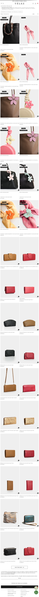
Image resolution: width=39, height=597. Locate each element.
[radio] (32, 14)
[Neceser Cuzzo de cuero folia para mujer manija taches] (9, 514)
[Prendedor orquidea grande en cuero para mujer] (29, 32)
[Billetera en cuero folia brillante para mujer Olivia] (9, 482)
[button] (33, 3)
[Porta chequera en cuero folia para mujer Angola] (9, 416)
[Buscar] (3, 3)
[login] (35, 3)
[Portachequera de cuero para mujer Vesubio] (9, 383)
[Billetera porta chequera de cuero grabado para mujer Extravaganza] (9, 252)
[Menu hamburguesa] (1, 3)
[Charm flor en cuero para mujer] (9, 181)
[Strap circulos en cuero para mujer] (9, 33)
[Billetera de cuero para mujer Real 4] (29, 285)
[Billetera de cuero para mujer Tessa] (9, 449)
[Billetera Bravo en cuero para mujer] (9, 351)
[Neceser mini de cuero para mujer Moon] (9, 547)
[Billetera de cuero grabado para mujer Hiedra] (29, 547)
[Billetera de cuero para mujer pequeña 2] (9, 285)
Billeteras (4, 11)
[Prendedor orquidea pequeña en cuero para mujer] (9, 218)
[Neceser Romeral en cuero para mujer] (9, 318)
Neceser (9, 11)
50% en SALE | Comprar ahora (19, 1)
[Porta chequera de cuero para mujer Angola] (29, 383)
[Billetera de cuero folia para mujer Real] (29, 416)
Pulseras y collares (18, 11)
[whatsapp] (36, 592)
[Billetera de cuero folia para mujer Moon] (29, 514)
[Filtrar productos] (38, 14)
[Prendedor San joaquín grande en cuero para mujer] (9, 107)
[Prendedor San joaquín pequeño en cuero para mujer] (29, 107)
